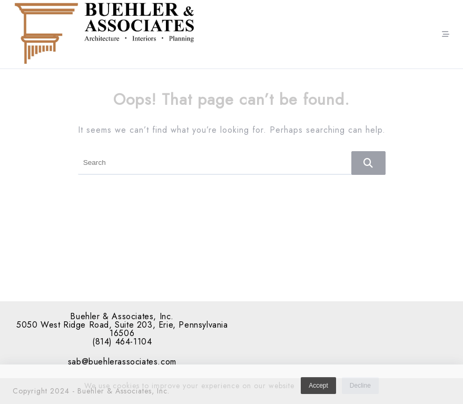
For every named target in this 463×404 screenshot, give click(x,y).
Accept (318, 388)
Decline (360, 388)
